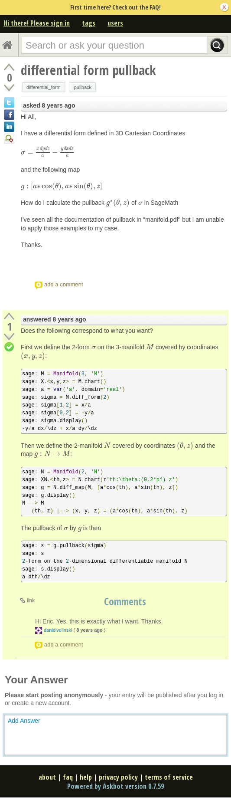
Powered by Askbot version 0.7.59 (115, 786)
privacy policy (118, 777)
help (86, 777)
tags (88, 23)
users (115, 23)
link (31, 600)
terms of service (169, 777)
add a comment (63, 284)
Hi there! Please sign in (36, 23)
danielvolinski (58, 630)
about (47, 777)
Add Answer (24, 720)
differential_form (43, 87)
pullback (82, 87)
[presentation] (48, 152)
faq (68, 777)
